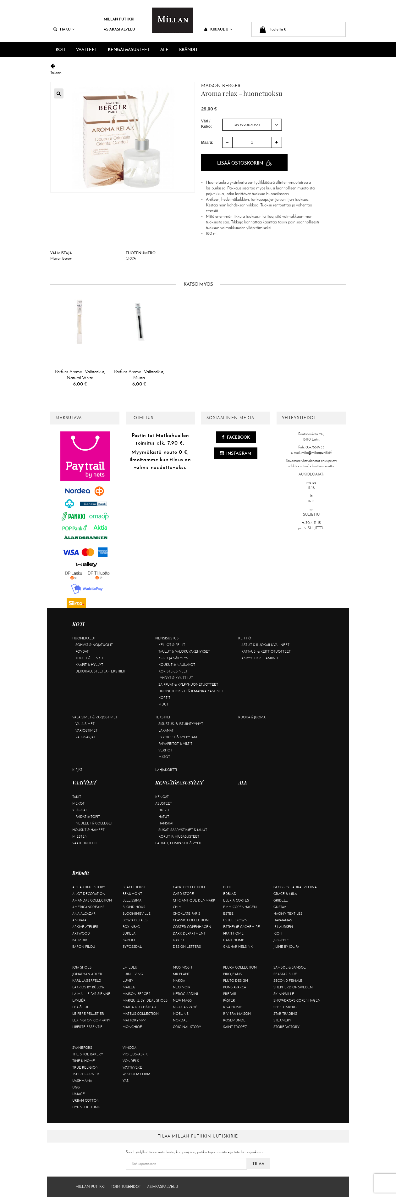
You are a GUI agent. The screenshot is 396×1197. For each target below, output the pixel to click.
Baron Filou (83, 946)
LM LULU (130, 967)
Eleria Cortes (236, 900)
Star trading (285, 1013)
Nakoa (179, 980)
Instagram (235, 453)
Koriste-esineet (173, 671)
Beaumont (132, 893)
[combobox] (252, 124)
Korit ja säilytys (173, 658)
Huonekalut (84, 638)
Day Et (178, 940)
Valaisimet (85, 724)
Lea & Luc (80, 1007)
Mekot (78, 803)
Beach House (134, 887)
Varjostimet (86, 730)
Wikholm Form (136, 1074)
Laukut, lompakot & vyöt (178, 843)
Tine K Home (83, 1061)
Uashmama (82, 1080)
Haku (64, 29)
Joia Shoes (81, 967)
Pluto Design (235, 980)
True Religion (85, 1067)
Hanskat (166, 823)
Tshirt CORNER (85, 1074)
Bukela (129, 933)
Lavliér (78, 1000)
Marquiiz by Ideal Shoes (145, 1000)
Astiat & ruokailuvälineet (265, 645)
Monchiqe (132, 1027)
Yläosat (79, 810)
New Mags (182, 1000)
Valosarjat (85, 737)
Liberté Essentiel (88, 1027)
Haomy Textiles (287, 913)
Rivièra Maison (237, 1013)
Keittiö (244, 638)
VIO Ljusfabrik (135, 1054)
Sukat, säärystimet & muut (182, 830)
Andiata (79, 920)
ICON (277, 933)
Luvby (128, 980)
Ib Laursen (283, 926)
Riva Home (232, 1007)
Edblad (229, 893)
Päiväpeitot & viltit (175, 743)
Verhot (165, 750)
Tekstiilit (163, 717)
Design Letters (187, 946)
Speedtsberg (285, 1007)
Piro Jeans (232, 974)
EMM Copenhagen (240, 907)
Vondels (131, 1061)
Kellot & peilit (171, 645)
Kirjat (77, 769)
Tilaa (258, 1163)
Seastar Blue (285, 974)
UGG (76, 1087)
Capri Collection (189, 887)
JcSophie (281, 940)
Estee (228, 913)
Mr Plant (181, 974)
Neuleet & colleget (94, 823)
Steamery (282, 1020)
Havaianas (282, 920)
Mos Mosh (182, 967)
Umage (78, 1094)
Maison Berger (221, 85)
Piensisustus (167, 638)
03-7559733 (314, 447)
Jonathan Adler (87, 974)
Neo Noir (181, 987)
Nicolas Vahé (185, 1007)
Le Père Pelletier (88, 1013)
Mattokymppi (134, 1020)
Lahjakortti (166, 769)
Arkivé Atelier (85, 926)
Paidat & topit (87, 816)
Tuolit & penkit (89, 658)
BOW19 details (135, 920)
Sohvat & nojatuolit (94, 645)
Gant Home (233, 940)
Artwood (81, 933)
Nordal (180, 1020)
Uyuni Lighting (86, 1107)
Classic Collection (191, 920)
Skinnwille (283, 994)
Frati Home (233, 933)
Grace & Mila (285, 893)
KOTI (60, 49)
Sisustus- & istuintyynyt (180, 724)
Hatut (163, 816)
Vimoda (129, 1047)
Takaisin (198, 69)
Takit (76, 797)
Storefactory (286, 1027)
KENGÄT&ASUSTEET (129, 49)
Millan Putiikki (119, 19)
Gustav (279, 907)
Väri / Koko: (206, 124)
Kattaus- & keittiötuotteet (266, 651)
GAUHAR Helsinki (238, 946)
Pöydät (82, 651)
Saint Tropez (235, 1027)
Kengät (162, 797)
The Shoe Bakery (87, 1054)
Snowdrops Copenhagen (297, 1000)
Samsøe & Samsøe (289, 967)
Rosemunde (234, 1020)
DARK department (189, 933)
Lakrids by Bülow (88, 987)
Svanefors (82, 1047)
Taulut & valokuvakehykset (184, 651)
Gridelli (281, 900)
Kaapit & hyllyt (89, 664)
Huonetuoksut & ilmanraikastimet (191, 691)
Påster (229, 1000)
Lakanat (165, 730)
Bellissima (132, 900)
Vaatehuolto (84, 843)
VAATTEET (86, 49)
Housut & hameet (88, 830)
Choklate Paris (186, 913)
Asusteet (163, 803)
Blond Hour (134, 907)
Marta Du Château (139, 1007)
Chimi (178, 907)
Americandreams (88, 907)
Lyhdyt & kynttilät (175, 678)
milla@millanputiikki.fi (316, 452)
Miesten (79, 836)
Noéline (181, 1013)
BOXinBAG (131, 926)
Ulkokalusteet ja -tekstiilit (100, 671)
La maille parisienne (91, 994)
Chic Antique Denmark (194, 900)
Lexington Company (91, 1020)
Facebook (236, 437)
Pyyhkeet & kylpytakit (178, 737)
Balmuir (79, 940)
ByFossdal (132, 946)
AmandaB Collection (92, 900)
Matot (164, 757)
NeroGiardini (185, 994)
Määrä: (207, 142)
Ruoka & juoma (252, 717)
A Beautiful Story (88, 887)
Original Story (187, 1027)
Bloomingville (137, 913)
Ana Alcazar (84, 913)
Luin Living (133, 974)
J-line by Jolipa (286, 946)
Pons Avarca (234, 987)
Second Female (287, 980)
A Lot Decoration (88, 893)
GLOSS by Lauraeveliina (295, 887)
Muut (163, 704)
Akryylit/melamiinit (259, 658)
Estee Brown (235, 920)
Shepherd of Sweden (293, 987)
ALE (164, 49)
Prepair (229, 994)
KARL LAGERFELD (86, 980)
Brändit (188, 49)
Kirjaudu (218, 29)
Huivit (163, 810)
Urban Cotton (85, 1100)
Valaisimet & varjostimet (95, 717)
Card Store (183, 893)
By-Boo (129, 940)
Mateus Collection (141, 1013)
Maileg (129, 987)
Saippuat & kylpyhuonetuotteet (188, 684)
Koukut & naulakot (176, 664)
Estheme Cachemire (241, 926)
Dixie (227, 887)
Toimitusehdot (126, 1186)
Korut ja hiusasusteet (178, 836)
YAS (126, 1080)
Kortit (164, 697)
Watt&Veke (132, 1067)
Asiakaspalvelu (119, 29)
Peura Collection (240, 967)
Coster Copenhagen (192, 926)
